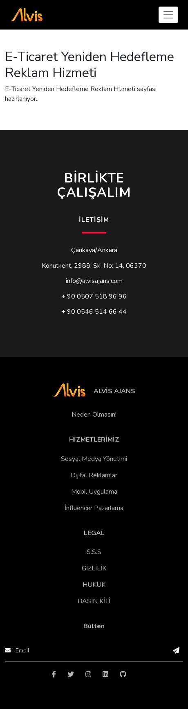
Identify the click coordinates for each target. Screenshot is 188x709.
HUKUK (94, 584)
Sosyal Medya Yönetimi (94, 458)
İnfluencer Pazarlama (94, 508)
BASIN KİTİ (94, 601)
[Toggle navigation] (168, 15)
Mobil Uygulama (94, 491)
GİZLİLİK (94, 568)
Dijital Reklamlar (94, 475)
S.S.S (94, 551)
